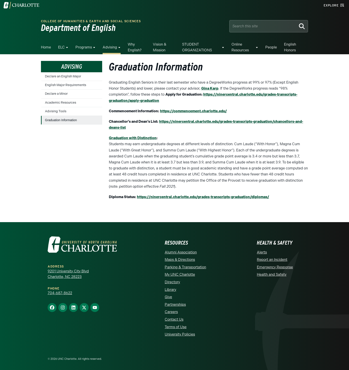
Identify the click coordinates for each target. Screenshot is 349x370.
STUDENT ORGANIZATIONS (197, 47)
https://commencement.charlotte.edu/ (193, 111)
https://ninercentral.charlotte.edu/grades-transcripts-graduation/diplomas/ (203, 197)
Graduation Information (61, 120)
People (271, 47)
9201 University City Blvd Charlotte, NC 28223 (68, 274)
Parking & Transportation (185, 267)
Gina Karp (209, 88)
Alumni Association (181, 252)
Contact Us (174, 319)
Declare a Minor (56, 94)
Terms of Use (176, 327)
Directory (172, 282)
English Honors (290, 47)
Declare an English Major (63, 76)
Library (170, 290)
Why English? (135, 47)
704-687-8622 (60, 293)
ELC (61, 47)
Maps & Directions (180, 259)
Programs (83, 47)
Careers (171, 312)
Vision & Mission (159, 47)
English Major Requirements (65, 85)
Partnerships (175, 304)
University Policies (180, 334)
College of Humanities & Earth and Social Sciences (91, 21)
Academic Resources (60, 103)
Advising (110, 47)
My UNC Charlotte (180, 274)
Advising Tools (55, 111)
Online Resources (240, 47)
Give (168, 297)
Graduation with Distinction (132, 138)
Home (46, 47)
